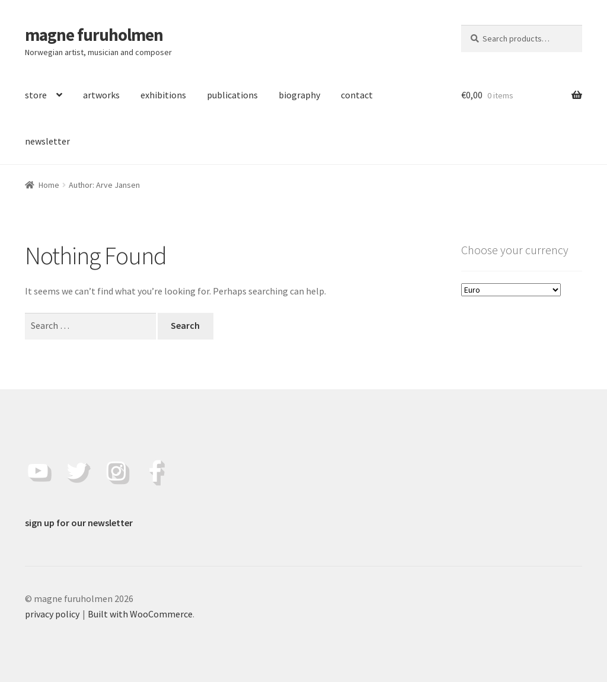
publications (232, 95)
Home (49, 185)
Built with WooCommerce (140, 614)
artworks (101, 95)
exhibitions (163, 95)
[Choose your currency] (511, 289)
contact (357, 95)
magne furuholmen (94, 35)
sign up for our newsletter (79, 523)
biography (299, 95)
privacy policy (52, 614)
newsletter (47, 141)
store (36, 95)
